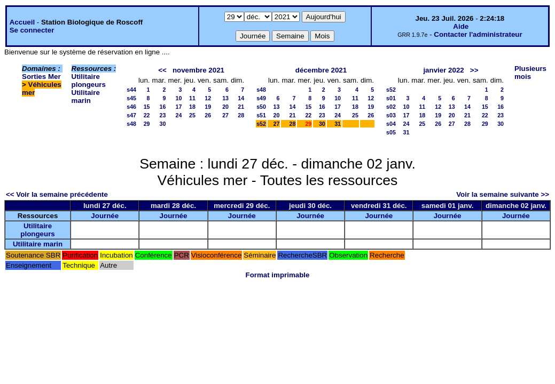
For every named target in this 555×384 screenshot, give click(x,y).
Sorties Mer (41, 77)
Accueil (22, 22)
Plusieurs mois (530, 73)
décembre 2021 (321, 70)
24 (179, 115)
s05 (391, 132)
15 (147, 106)
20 (225, 106)
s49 (261, 98)
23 (163, 115)
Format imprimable (278, 275)
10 (179, 98)
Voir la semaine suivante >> (502, 194)
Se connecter (32, 30)
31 (337, 124)
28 (241, 115)
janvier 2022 (443, 70)
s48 (131, 124)
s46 (131, 106)
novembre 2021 (198, 70)
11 (192, 98)
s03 (391, 115)
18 (192, 106)
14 (241, 98)
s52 (261, 124)
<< (162, 70)
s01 (391, 98)
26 (208, 115)
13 (225, 98)
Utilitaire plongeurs (89, 81)
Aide (460, 26)
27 (225, 115)
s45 (131, 98)
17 (179, 106)
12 (208, 98)
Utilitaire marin (86, 97)
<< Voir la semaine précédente (57, 194)
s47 (131, 115)
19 (208, 106)
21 (241, 106)
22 (147, 115)
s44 (131, 89)
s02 (391, 106)
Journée (105, 216)
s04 (391, 124)
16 (163, 106)
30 (163, 124)
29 (147, 124)
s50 (261, 106)
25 (192, 115)
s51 (261, 115)
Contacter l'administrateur (478, 34)
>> (474, 70)
